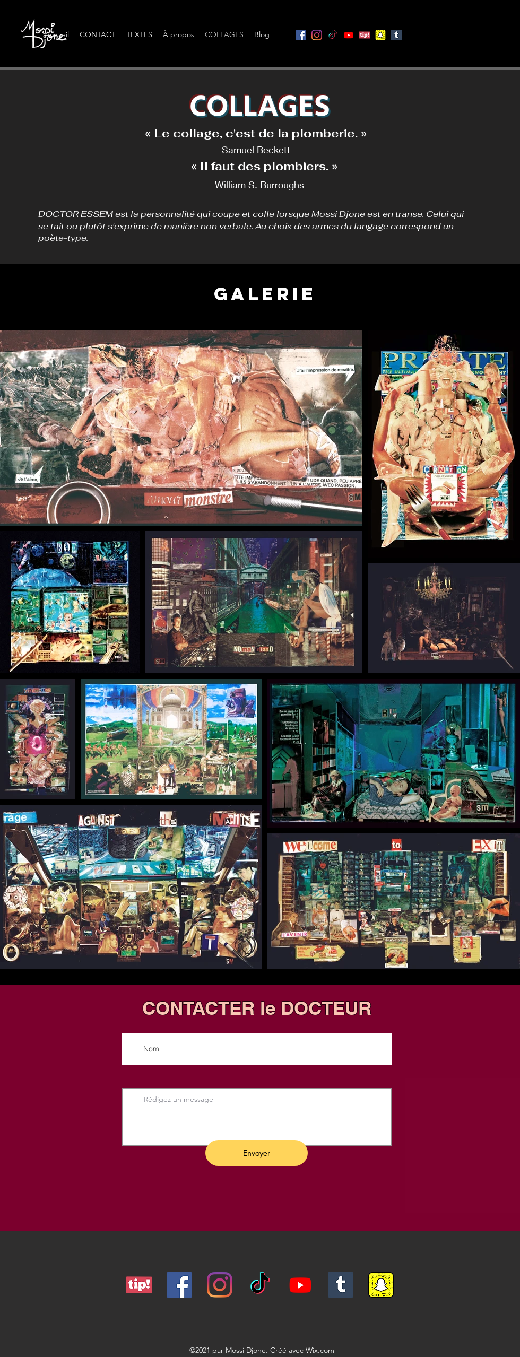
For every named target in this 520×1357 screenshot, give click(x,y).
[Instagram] (316, 35)
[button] (501, 28)
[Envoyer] (256, 1153)
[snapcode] (380, 35)
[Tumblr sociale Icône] (396, 35)
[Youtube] (348, 35)
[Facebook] (301, 35)
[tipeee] (139, 1285)
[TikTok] (332, 35)
